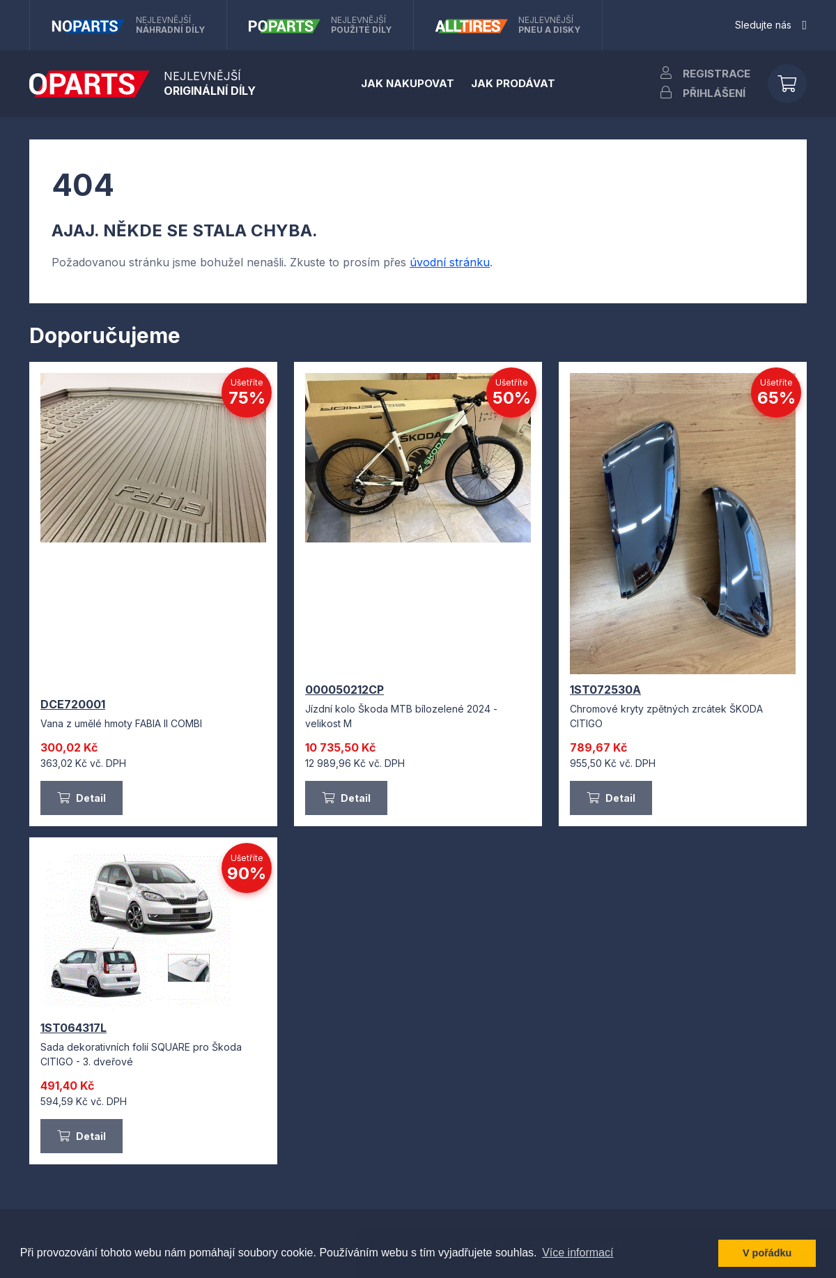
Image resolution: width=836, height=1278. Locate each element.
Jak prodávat (513, 83)
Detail (81, 798)
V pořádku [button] (767, 1252)
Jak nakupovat (407, 83)
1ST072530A (605, 690)
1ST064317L (73, 1028)
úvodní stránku (450, 262)
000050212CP (344, 690)
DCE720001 (72, 704)
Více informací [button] (577, 1252)
